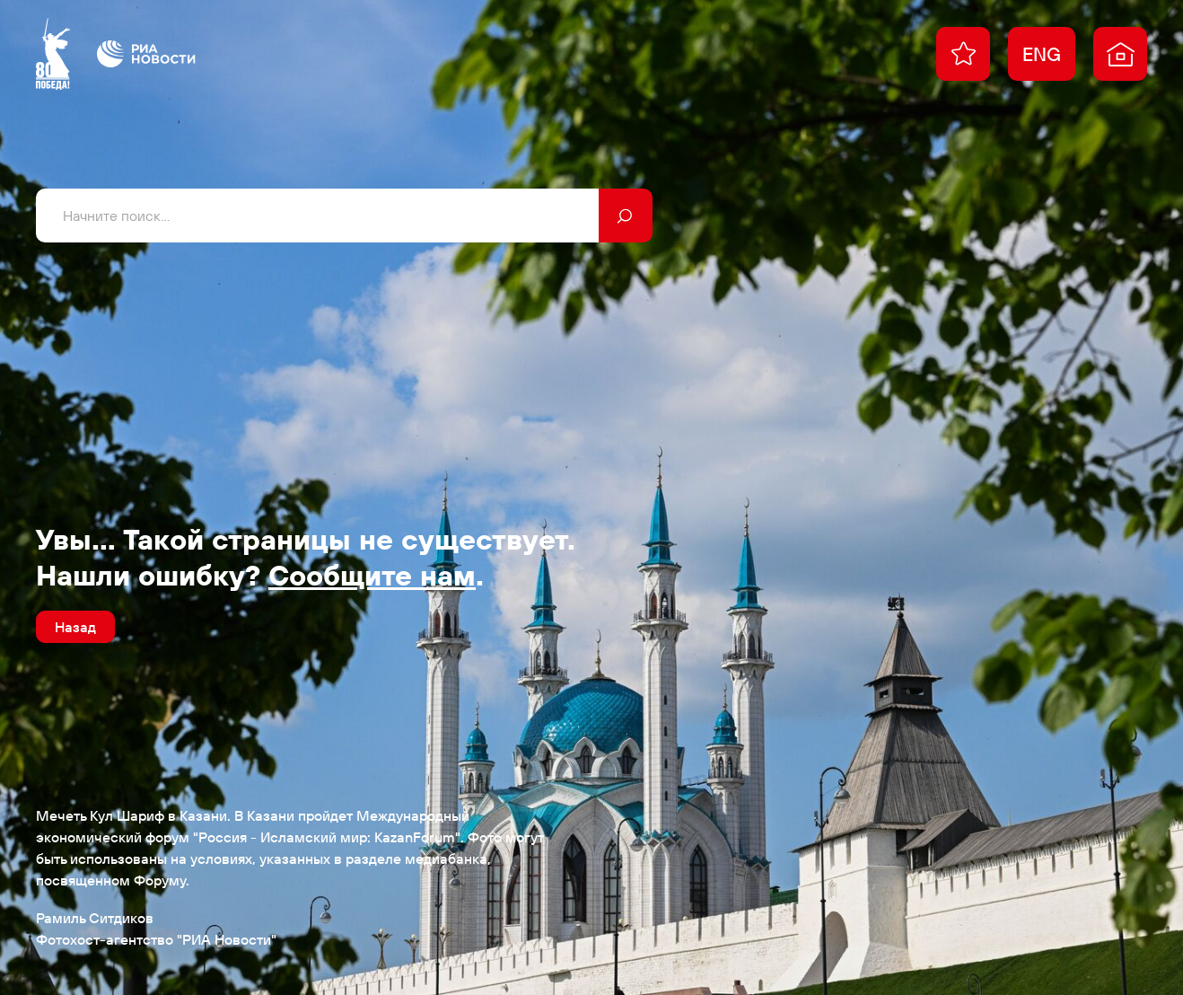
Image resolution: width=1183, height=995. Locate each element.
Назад (75, 627)
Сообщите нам (372, 575)
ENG (1041, 54)
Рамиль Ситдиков (94, 918)
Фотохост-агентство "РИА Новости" (156, 939)
